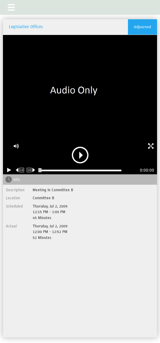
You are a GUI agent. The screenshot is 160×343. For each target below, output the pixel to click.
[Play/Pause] (9, 170)
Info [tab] (16, 179)
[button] (11, 7)
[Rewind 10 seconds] (20, 170)
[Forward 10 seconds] (31, 170)
